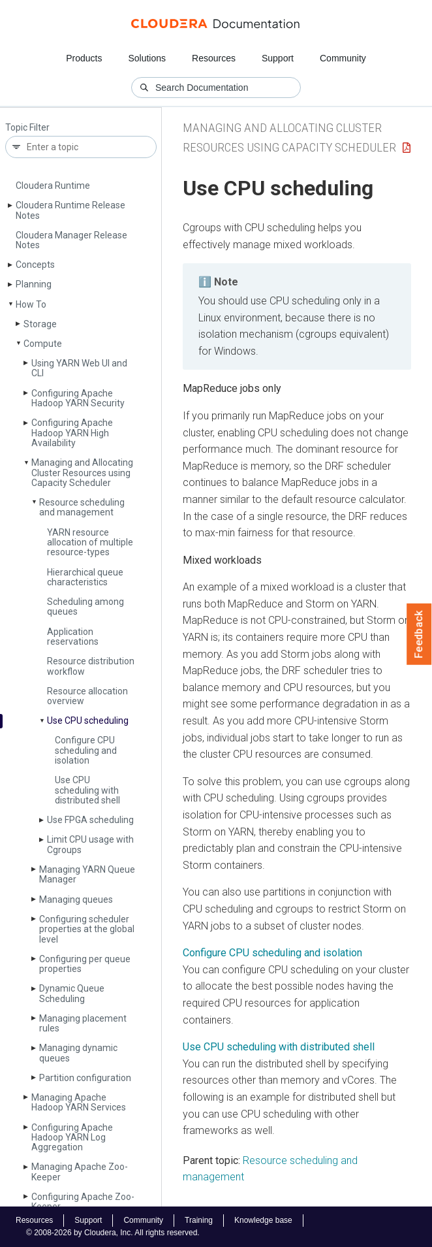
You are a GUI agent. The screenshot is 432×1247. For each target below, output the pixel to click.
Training (199, 1220)
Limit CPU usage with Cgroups (90, 844)
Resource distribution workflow (90, 666)
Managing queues (76, 899)
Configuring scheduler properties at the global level (86, 929)
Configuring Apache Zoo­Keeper (82, 1201)
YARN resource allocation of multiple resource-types (90, 542)
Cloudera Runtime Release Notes (70, 210)
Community (343, 58)
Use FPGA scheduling (90, 820)
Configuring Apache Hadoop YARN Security (78, 398)
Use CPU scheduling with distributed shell (87, 790)
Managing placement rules (83, 1023)
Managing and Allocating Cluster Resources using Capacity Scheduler (82, 472)
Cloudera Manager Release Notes (71, 240)
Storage (40, 324)
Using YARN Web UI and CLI (79, 368)
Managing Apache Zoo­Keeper (79, 1171)
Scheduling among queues (85, 606)
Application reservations (73, 636)
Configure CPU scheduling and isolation (86, 750)
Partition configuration (85, 1078)
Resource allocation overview (87, 696)
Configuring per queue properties (85, 964)
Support (278, 58)
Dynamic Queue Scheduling (71, 993)
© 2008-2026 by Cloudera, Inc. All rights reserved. (113, 1232)
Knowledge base (263, 1220)
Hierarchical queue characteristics (85, 577)
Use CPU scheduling (88, 720)
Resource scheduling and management (82, 507)
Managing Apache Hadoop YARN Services (78, 1102)
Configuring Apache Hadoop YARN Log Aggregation (72, 1137)
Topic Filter (27, 128)
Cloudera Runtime (53, 185)
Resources (214, 58)
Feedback (419, 634)
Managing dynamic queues (78, 1053)
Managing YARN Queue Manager (87, 874)
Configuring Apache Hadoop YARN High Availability (72, 432)
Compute (42, 343)
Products (84, 58)
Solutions (147, 58)
